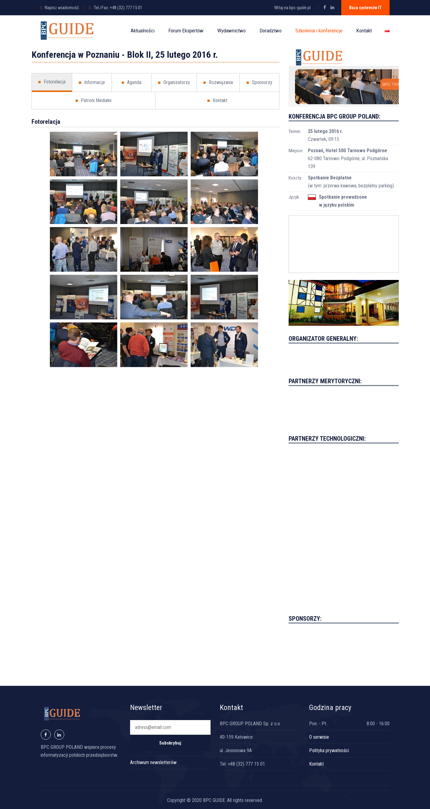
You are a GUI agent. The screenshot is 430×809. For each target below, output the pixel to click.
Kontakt (364, 31)
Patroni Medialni (93, 101)
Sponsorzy (259, 82)
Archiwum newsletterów (153, 762)
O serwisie (319, 737)
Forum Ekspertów (186, 31)
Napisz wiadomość (62, 7)
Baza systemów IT (365, 7)
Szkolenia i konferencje (318, 31)
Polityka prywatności (329, 750)
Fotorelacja (51, 82)
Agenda (131, 82)
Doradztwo (271, 31)
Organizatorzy (174, 82)
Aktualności (143, 31)
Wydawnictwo (231, 31)
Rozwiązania (218, 82)
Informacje (92, 82)
